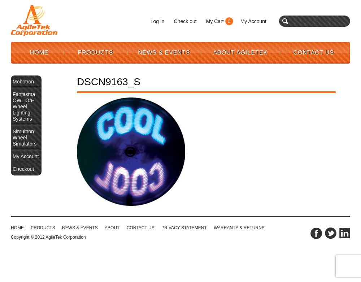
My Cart (215, 21)
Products (95, 52)
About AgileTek (240, 52)
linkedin (344, 233)
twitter (330, 233)
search (285, 21)
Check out (185, 21)
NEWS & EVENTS (80, 227)
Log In (158, 21)
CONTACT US (141, 227)
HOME (17, 227)
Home (39, 52)
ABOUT (112, 227)
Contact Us (313, 52)
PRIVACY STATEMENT (184, 227)
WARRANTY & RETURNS (239, 227)
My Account (253, 21)
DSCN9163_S (108, 81)
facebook (316, 233)
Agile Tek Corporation (34, 20)
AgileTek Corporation (65, 237)
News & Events (164, 52)
